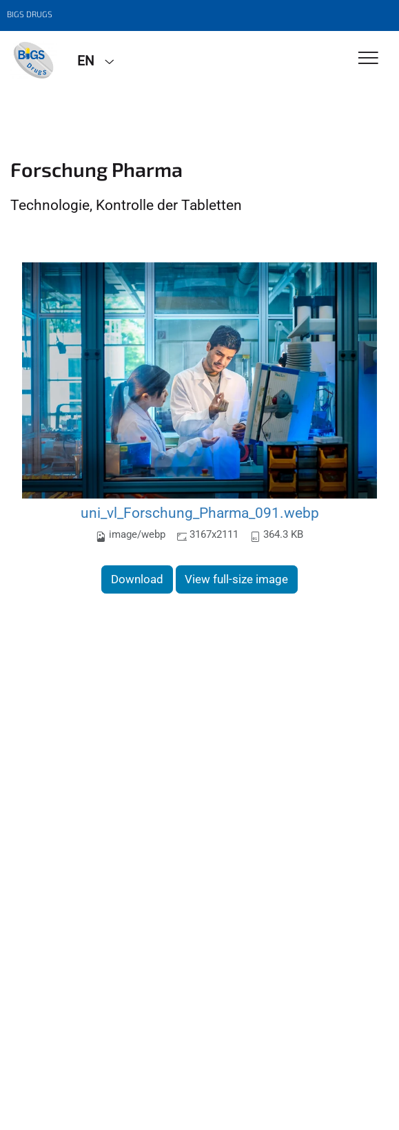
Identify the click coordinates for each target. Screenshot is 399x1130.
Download (137, 579)
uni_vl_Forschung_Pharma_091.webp (200, 512)
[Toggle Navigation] (368, 59)
